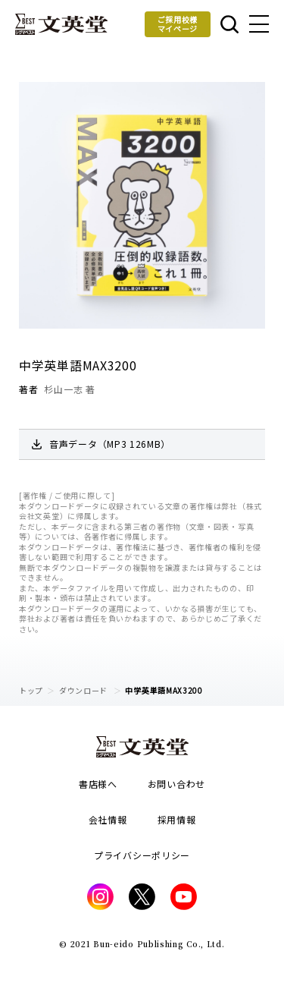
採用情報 (177, 819)
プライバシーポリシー (142, 855)
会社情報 (108, 819)
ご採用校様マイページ (178, 24)
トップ (31, 690)
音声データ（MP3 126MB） (109, 443)
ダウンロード (84, 690)
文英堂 (61, 24)
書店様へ (98, 783)
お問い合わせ (176, 783)
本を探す (229, 24)
